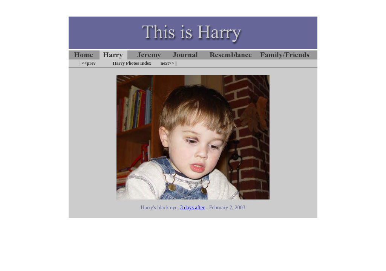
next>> (167, 63)
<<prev (88, 63)
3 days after (192, 207)
